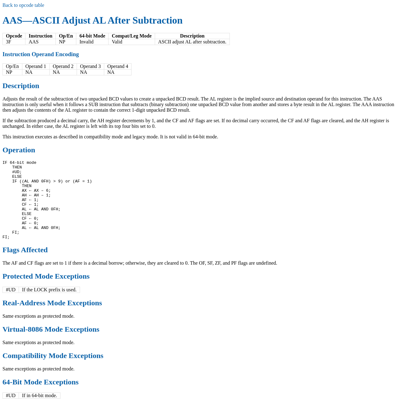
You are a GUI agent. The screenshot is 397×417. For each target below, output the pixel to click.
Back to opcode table (23, 5)
